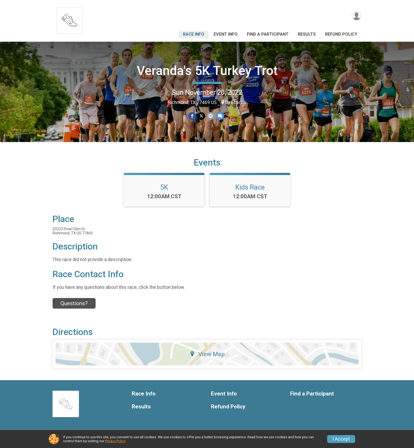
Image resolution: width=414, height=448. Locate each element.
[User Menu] (356, 15)
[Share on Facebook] (192, 116)
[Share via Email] (210, 116)
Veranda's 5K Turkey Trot (207, 70)
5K (164, 187)
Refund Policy (341, 34)
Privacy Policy (115, 441)
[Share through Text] (220, 116)
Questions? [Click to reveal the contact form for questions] (74, 303)
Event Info (226, 34)
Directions (235, 102)
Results (307, 34)
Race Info (193, 34)
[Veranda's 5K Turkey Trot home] (69, 19)
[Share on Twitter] (201, 116)
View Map (207, 354)
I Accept (341, 439)
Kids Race (250, 187)
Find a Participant (268, 34)
